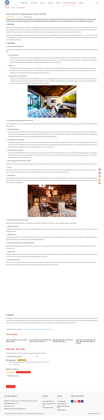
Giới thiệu (34, 3)
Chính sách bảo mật (47, 407)
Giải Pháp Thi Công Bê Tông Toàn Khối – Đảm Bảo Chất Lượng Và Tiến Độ (86, 341)
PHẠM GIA (45, 396)
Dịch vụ (42, 3)
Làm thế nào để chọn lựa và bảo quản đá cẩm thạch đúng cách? (37, 329)
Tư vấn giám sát (61, 401)
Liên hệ (81, 3)
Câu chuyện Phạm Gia (48, 401)
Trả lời (10, 364)
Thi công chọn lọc (61, 403)
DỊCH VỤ (59, 396)
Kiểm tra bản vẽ (61, 410)
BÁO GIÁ (50, 3)
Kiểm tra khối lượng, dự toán (63, 407)
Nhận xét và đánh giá (12, 369)
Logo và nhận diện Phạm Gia (48, 404)
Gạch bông (85, 35)
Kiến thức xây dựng (69, 3)
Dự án (58, 3)
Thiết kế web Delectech (94, 413)
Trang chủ (24, 3)
